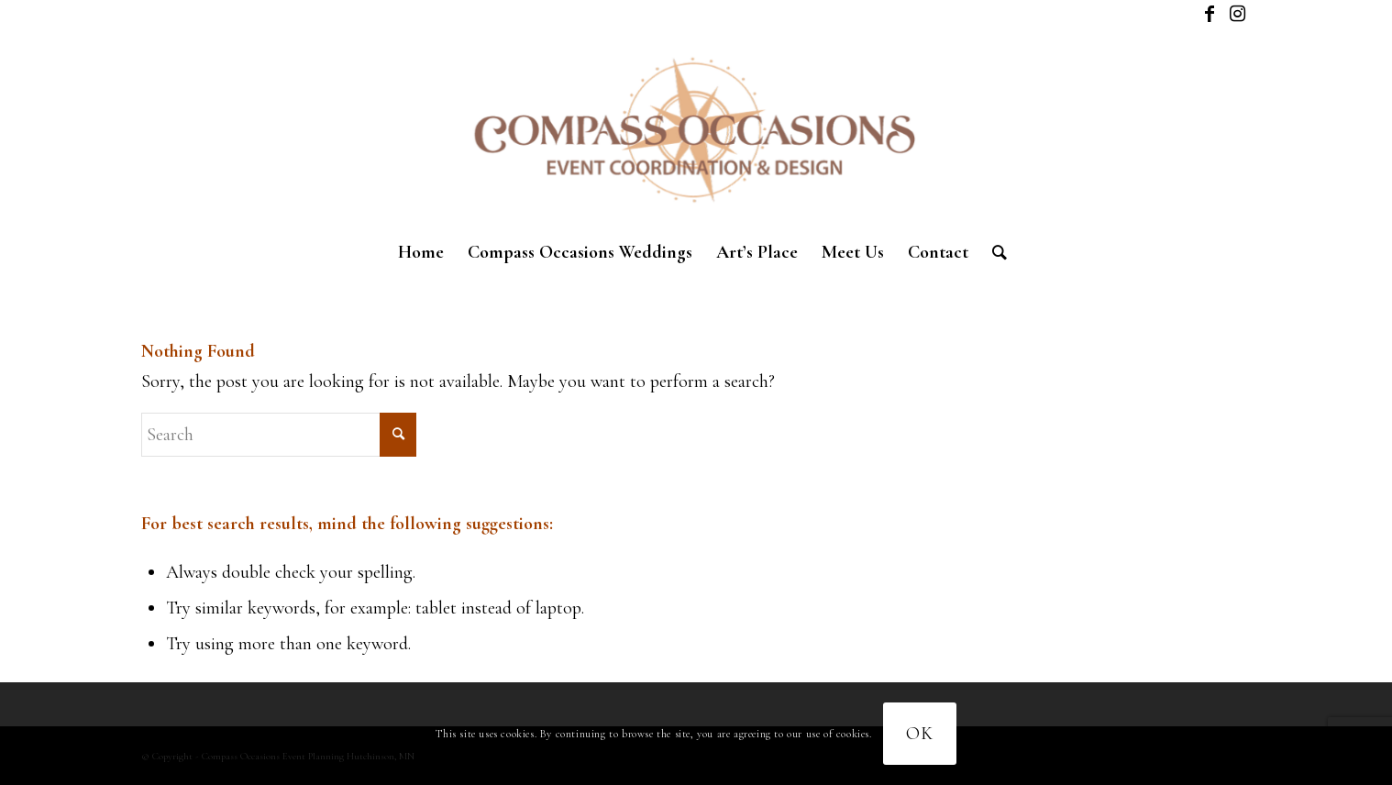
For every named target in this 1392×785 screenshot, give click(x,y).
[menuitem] (421, 252)
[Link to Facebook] (1209, 14)
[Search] (993, 252)
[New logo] (696, 128)
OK (920, 734)
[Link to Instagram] (1237, 14)
